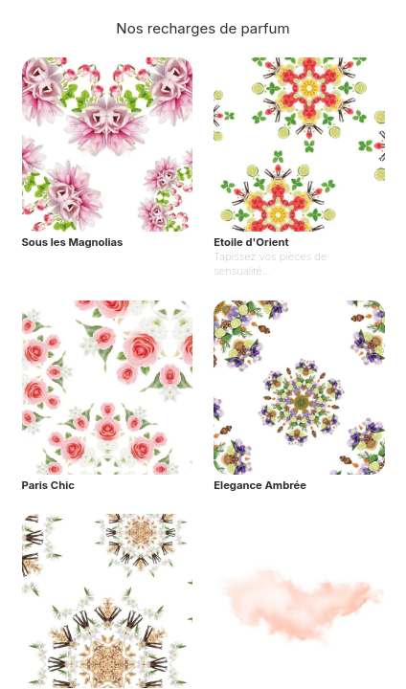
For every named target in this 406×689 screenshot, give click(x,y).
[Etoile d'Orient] (299, 167)
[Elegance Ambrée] (299, 396)
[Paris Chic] (107, 396)
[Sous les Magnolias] (107, 167)
